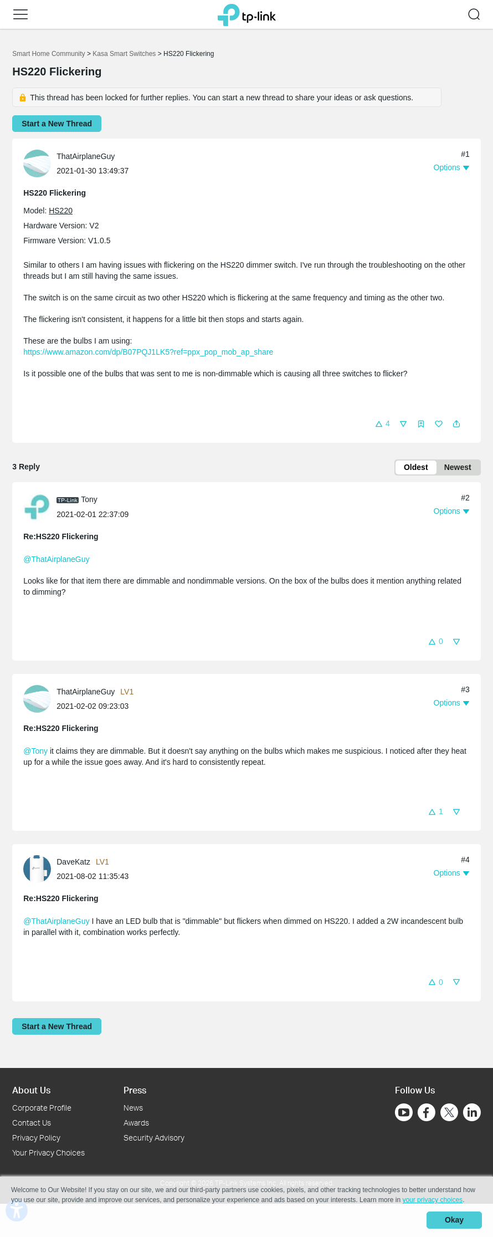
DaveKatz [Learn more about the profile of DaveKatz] (73, 862)
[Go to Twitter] (449, 1114)
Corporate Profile (41, 1108)
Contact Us (31, 1123)
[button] (20, 14)
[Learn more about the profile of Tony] (40, 507)
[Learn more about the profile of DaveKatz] (40, 869)
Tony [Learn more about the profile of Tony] (89, 499)
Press (135, 1090)
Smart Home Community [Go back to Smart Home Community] (48, 54)
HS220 (61, 210)
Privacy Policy (36, 1137)
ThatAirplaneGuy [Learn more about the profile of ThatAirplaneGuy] (86, 156)
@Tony (35, 751)
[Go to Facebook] (426, 1113)
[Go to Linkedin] (472, 1113)
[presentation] (37, 163)
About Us (31, 1090)
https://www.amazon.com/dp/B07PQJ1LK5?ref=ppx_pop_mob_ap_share (148, 351)
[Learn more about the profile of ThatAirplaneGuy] (40, 163)
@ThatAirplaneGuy (56, 559)
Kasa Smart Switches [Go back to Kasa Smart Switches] (124, 54)
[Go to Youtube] (404, 1113)
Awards (136, 1123)
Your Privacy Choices (48, 1152)
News (133, 1108)
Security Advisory (154, 1137)
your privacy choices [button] (432, 1200)
